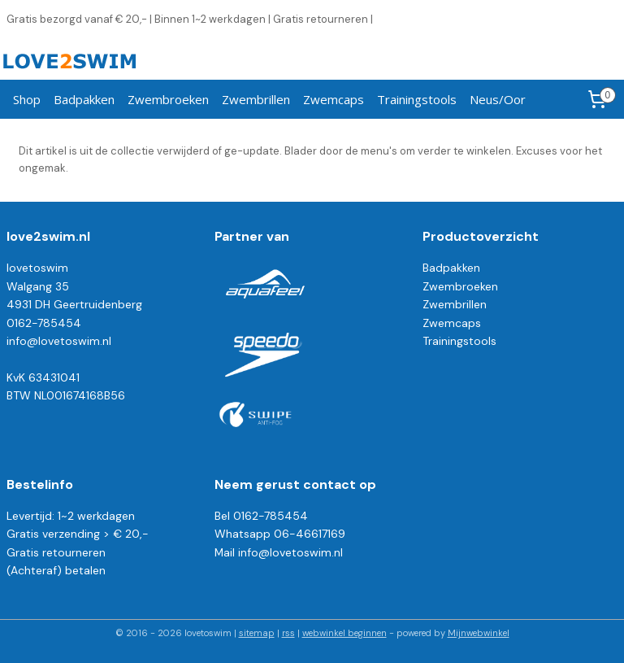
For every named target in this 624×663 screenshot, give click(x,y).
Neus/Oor (498, 99)
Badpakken (84, 99)
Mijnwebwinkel (478, 633)
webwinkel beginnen (344, 633)
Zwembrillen (256, 99)
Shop (27, 99)
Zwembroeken (168, 99)
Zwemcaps (333, 99)
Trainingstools (417, 99)
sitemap (257, 633)
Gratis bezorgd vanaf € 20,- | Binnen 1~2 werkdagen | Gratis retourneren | (189, 19)
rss (288, 633)
